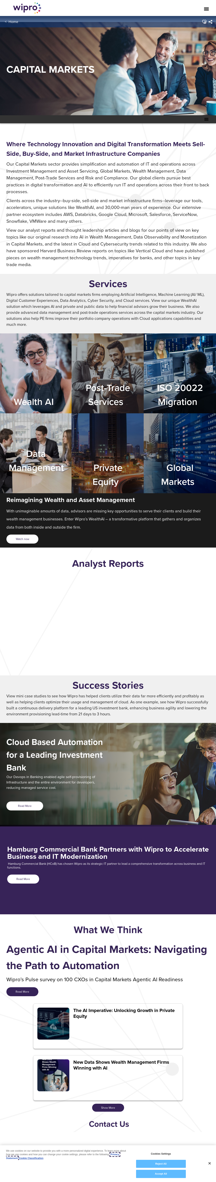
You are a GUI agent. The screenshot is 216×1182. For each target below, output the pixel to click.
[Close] (209, 1163)
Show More (108, 1108)
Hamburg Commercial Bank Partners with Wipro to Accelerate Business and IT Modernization (108, 853)
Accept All (161, 1173)
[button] (204, 22)
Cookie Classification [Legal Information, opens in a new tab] (31, 1158)
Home (13, 21)
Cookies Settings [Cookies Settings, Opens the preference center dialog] (161, 1153)
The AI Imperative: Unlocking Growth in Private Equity (124, 1013)
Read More (25, 806)
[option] (108, 622)
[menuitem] (210, 22)
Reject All (160, 1163)
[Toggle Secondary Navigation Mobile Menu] (206, 119)
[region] (108, 1163)
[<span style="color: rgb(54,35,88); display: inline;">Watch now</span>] (22, 539)
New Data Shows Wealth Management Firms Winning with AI (121, 1065)
